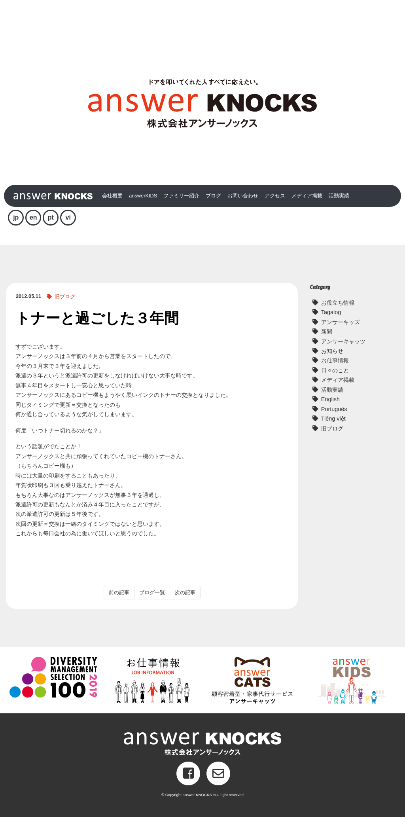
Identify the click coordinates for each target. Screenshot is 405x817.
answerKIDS (143, 196)
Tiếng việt (333, 418)
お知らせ (332, 351)
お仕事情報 (335, 360)
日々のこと (335, 370)
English (330, 399)
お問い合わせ (242, 196)
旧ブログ (65, 297)
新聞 (326, 331)
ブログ (213, 196)
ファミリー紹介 (181, 196)
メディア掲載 (306, 196)
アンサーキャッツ (343, 341)
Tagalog (331, 312)
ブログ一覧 (152, 592)
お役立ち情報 (337, 303)
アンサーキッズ (340, 322)
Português (334, 409)
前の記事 (119, 592)
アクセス (275, 196)
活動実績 (339, 196)
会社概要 (112, 196)
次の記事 (185, 592)
